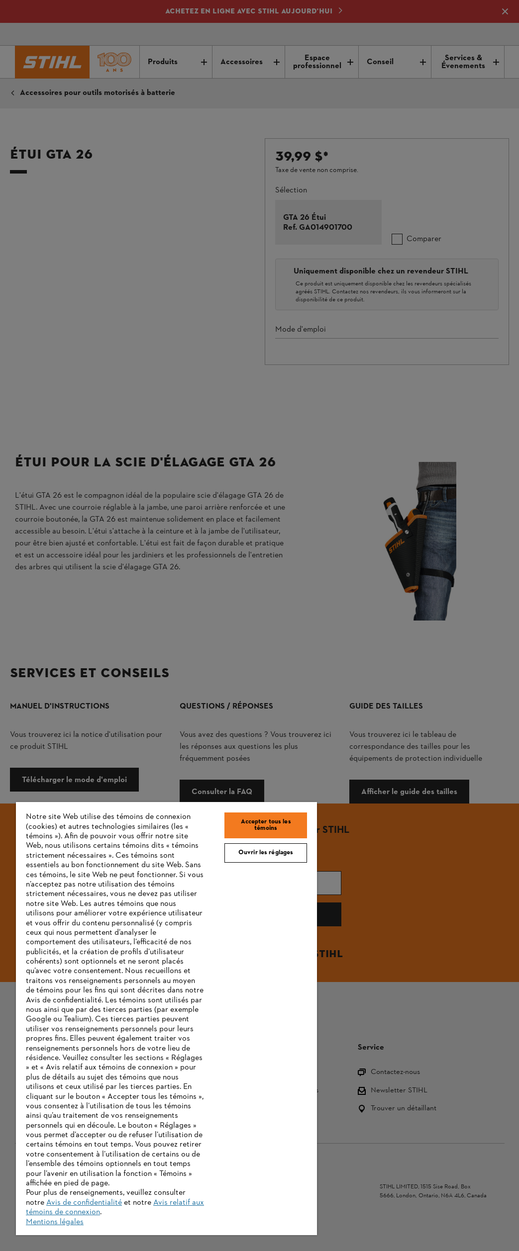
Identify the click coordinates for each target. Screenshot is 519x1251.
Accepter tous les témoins (266, 825)
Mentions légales (55, 1222)
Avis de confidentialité (84, 1202)
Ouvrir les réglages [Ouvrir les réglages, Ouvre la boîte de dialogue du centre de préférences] (265, 852)
